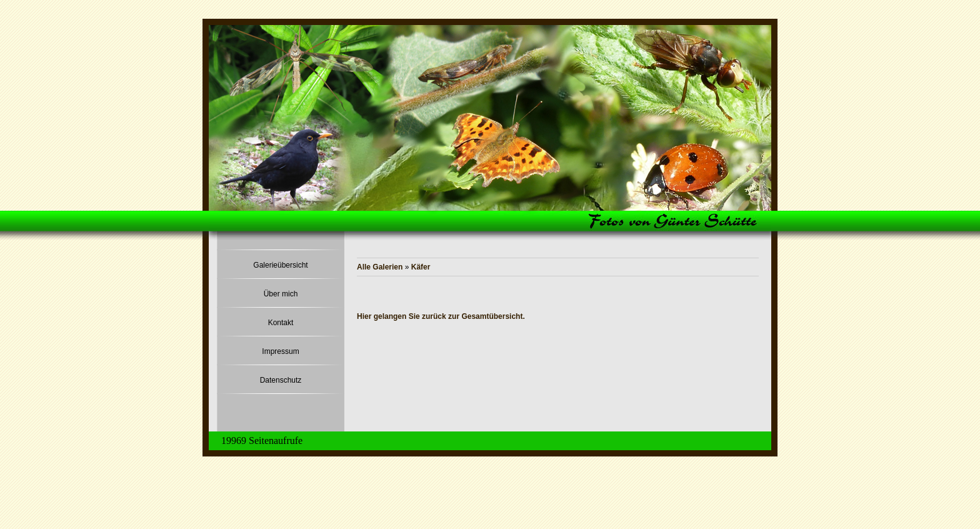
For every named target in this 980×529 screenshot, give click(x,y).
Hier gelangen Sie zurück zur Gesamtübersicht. (441, 316)
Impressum (280, 351)
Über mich (281, 294)
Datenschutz (281, 380)
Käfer (421, 267)
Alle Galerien (381, 267)
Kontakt (281, 322)
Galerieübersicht (280, 265)
